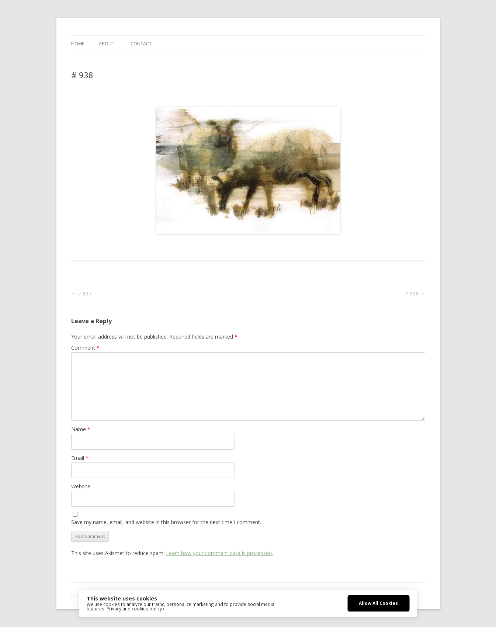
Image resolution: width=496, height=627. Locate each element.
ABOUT (106, 44)
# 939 (415, 293)
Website (80, 486)
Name (80, 429)
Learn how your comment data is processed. (219, 553)
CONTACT (141, 44)
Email (80, 457)
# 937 (81, 293)
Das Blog (136, 247)
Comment (85, 347)
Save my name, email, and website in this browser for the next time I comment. (166, 522)
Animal (181, 247)
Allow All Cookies (378, 603)
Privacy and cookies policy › (135, 609)
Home (77, 44)
